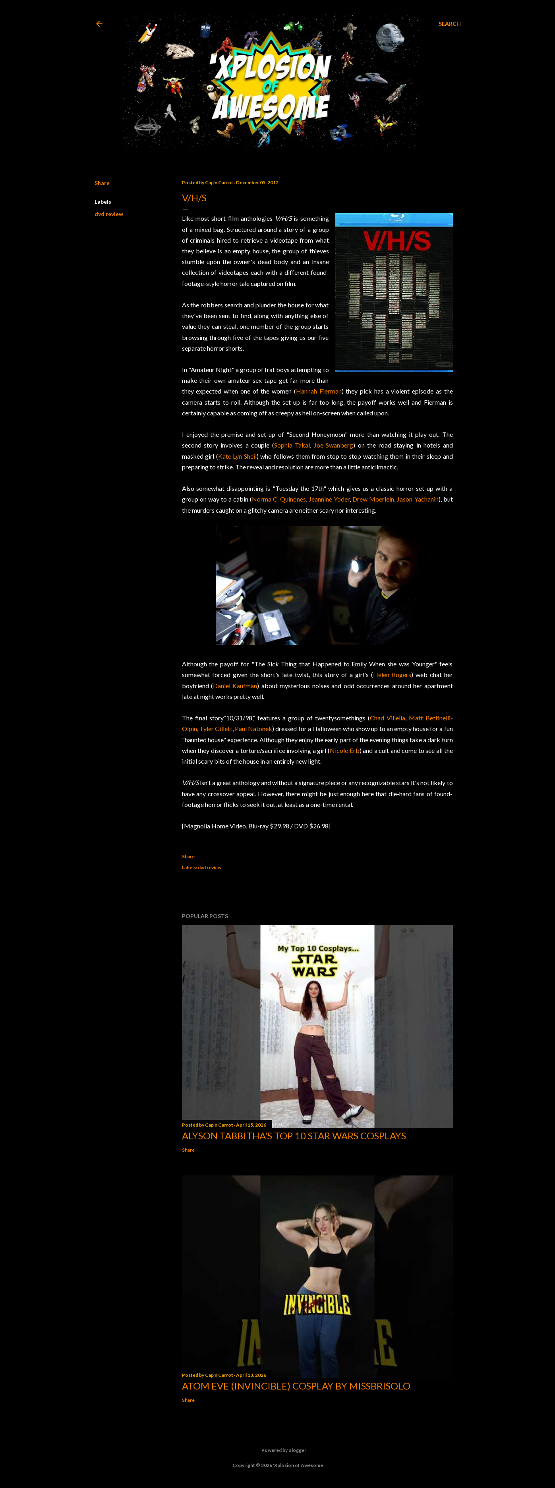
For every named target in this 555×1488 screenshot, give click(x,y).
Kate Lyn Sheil (237, 456)
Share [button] (102, 182)
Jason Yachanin (417, 499)
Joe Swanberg (333, 445)
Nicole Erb (345, 750)
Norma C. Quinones (279, 499)
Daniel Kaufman (235, 685)
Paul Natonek (253, 728)
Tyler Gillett (215, 728)
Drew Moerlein (373, 499)
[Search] (450, 23)
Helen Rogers (392, 674)
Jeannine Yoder (329, 499)
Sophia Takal (292, 445)
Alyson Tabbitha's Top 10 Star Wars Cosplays (294, 1135)
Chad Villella (387, 718)
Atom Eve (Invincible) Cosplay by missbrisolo (296, 1386)
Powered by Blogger (277, 1450)
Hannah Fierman (319, 391)
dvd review (109, 213)
